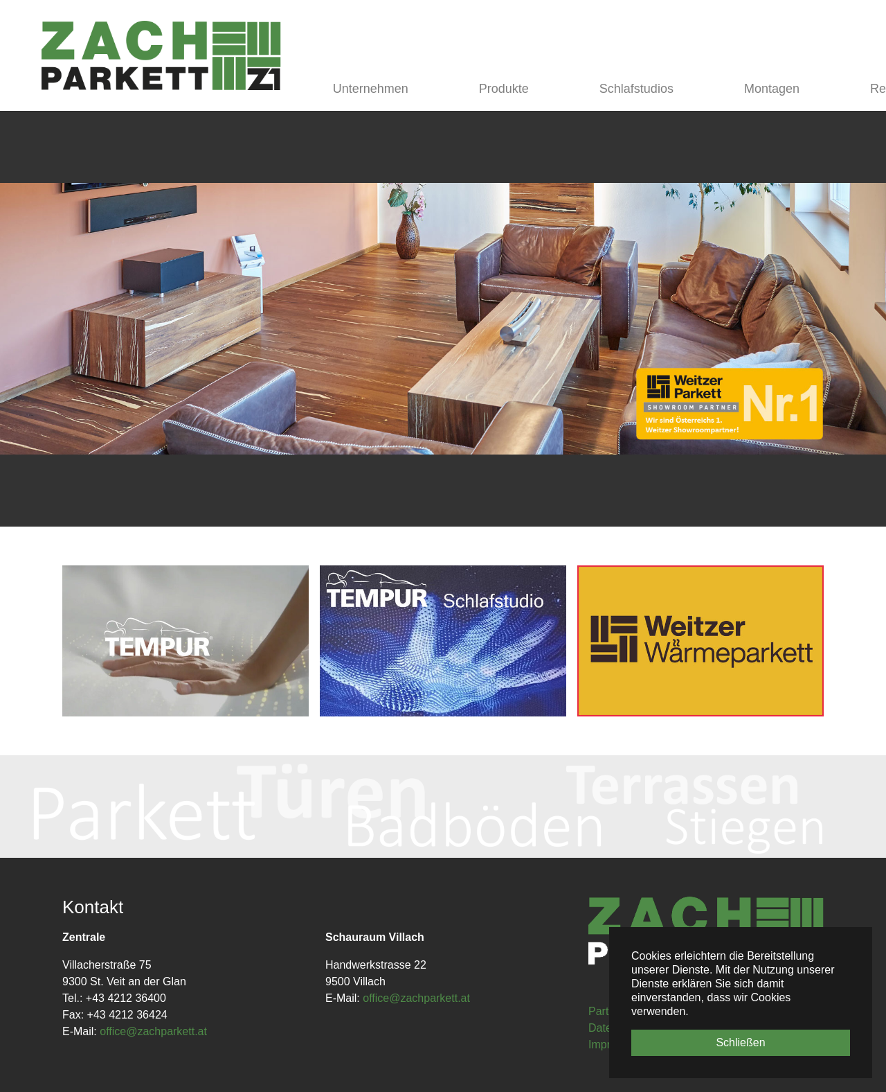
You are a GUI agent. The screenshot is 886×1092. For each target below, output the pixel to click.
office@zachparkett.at (153, 1031)
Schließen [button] (740, 1042)
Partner (606, 1011)
